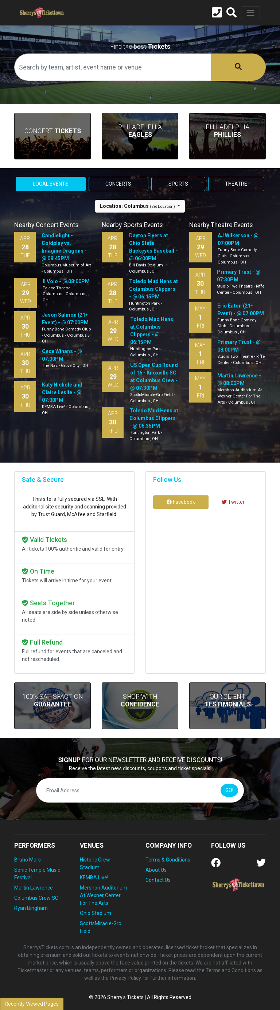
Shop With (140, 700)
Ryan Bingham (31, 908)
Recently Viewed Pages (32, 1004)
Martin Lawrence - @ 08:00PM (239, 379)
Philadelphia (140, 130)
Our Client (228, 700)
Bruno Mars (27, 860)
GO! (229, 790)
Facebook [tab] (181, 502)
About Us (156, 870)
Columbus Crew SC (36, 898)
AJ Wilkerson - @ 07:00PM (238, 239)
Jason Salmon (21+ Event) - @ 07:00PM (65, 318)
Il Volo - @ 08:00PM (66, 281)
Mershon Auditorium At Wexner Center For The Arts (103, 895)
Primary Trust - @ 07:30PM (238, 275)
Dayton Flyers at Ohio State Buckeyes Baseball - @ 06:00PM (153, 247)
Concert (52, 131)
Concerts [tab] (118, 184)
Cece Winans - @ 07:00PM (62, 355)
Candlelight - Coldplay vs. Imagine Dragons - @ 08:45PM (64, 247)
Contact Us (158, 880)
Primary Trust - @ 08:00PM (239, 346)
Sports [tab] (178, 184)
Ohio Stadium (95, 913)
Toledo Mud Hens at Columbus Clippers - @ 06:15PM (153, 289)
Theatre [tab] (236, 184)
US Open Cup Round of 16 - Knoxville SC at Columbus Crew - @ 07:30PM (154, 376)
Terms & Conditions (167, 860)
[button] (231, 13)
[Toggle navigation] (250, 12)
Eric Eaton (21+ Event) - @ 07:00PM (240, 309)
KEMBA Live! (94, 877)
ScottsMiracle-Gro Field (100, 927)
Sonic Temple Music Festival (37, 873)
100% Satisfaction (52, 700)
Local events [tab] (51, 184)
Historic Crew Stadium (95, 863)
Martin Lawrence (33, 888)
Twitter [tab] (233, 502)
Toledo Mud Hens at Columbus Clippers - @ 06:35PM (153, 418)
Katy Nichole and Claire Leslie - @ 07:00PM (62, 392)
